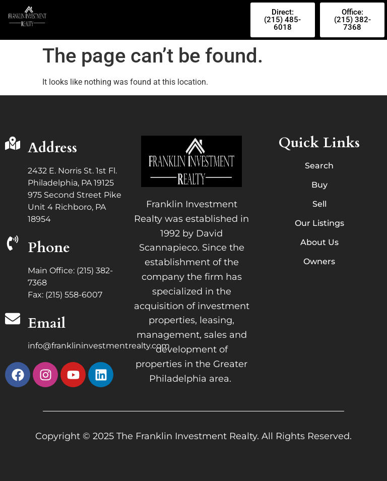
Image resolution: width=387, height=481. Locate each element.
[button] (151, 20)
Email (47, 323)
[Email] (12, 320)
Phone (49, 247)
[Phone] (12, 244)
